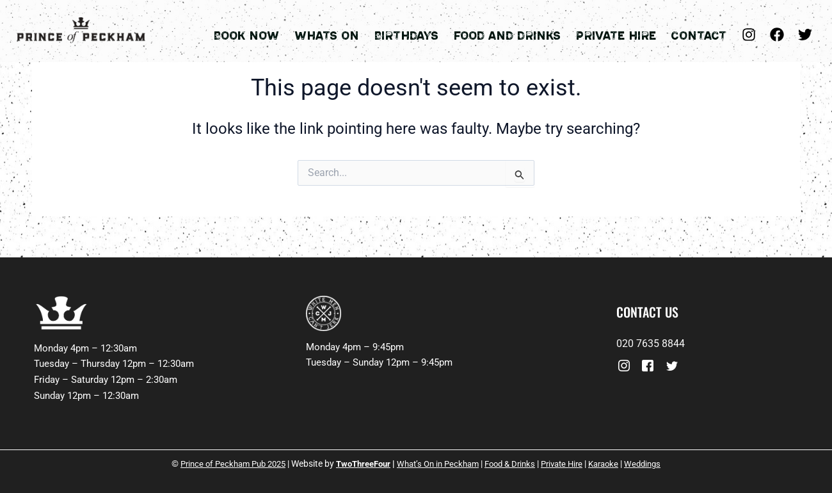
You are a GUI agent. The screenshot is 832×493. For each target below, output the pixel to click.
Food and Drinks (520, 34)
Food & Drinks (515, 463)
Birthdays (424, 34)
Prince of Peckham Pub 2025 (220, 463)
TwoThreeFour (358, 463)
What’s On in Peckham (438, 463)
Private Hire (623, 34)
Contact (700, 34)
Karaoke (617, 463)
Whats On (350, 34)
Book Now (275, 34)
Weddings (659, 463)
